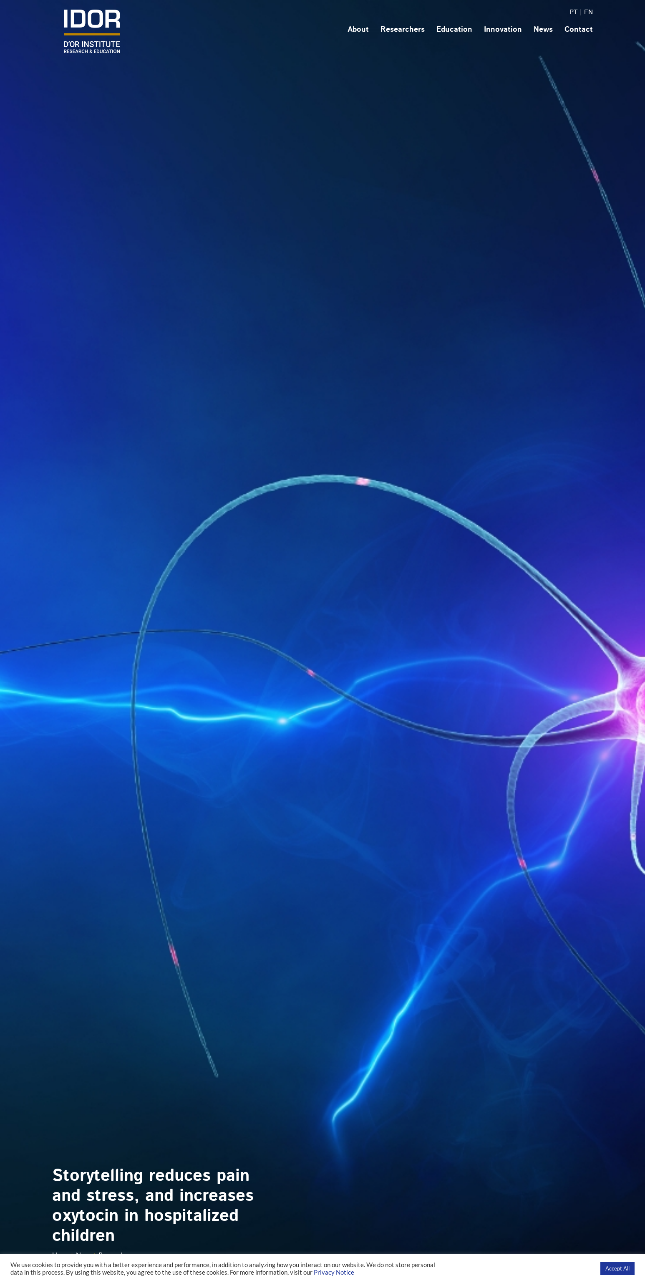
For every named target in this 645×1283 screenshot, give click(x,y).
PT (573, 12)
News (543, 29)
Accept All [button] (617, 1268)
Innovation (503, 29)
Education (454, 29)
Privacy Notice (334, 1272)
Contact (578, 29)
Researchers (402, 29)
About (358, 29)
